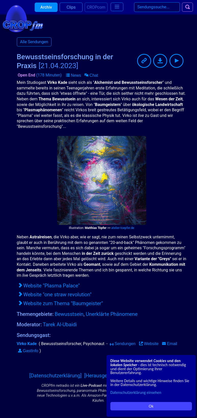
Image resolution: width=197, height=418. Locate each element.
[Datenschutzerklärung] (55, 376)
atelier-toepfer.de (122, 228)
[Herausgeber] (100, 376)
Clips (71, 10)
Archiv (46, 10)
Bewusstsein (69, 314)
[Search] (157, 10)
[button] (73, 75)
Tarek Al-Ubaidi (60, 324)
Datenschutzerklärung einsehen (135, 392)
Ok (151, 406)
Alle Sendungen (34, 41)
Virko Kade (27, 343)
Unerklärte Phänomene (112, 314)
